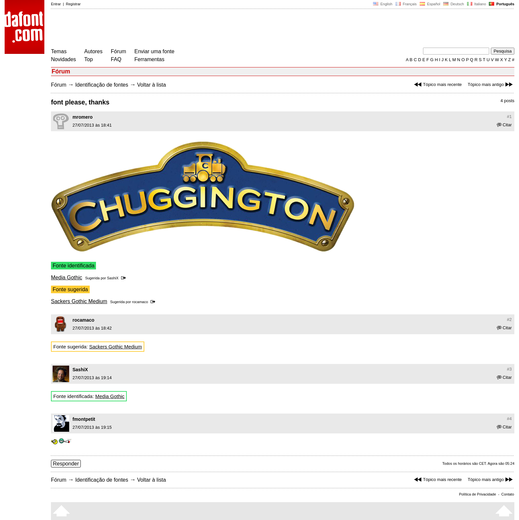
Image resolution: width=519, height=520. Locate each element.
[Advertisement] (171, 29)
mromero (82, 117)
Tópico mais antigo (491, 84)
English (382, 4)
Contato (507, 494)
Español (430, 4)
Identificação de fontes (101, 85)
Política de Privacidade (477, 494)
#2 (509, 319)
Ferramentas (149, 59)
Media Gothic (66, 277)
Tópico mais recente (437, 84)
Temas (59, 51)
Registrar (73, 4)
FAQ (116, 59)
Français (405, 4)
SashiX (112, 278)
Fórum (118, 51)
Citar (504, 124)
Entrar (56, 4)
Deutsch (453, 4)
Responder (66, 463)
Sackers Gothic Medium (79, 301)
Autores (93, 51)
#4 (509, 418)
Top (88, 59)
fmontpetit (83, 419)
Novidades (63, 59)
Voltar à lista (151, 85)
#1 (509, 116)
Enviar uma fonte (154, 51)
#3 (509, 369)
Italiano (476, 4)
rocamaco (140, 302)
